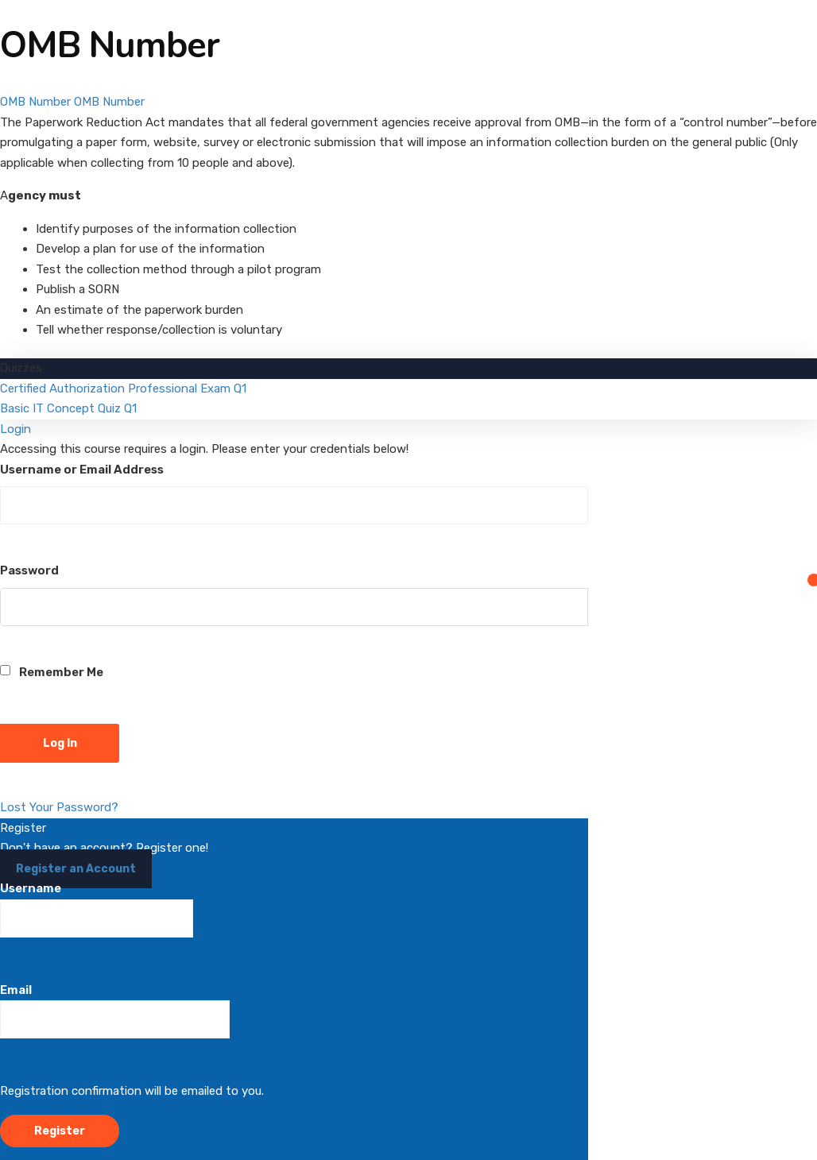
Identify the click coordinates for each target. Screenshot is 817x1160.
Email (115, 1011)
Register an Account (76, 869)
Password (29, 570)
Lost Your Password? (59, 807)
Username (96, 909)
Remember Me (51, 672)
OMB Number (35, 102)
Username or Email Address (82, 469)
